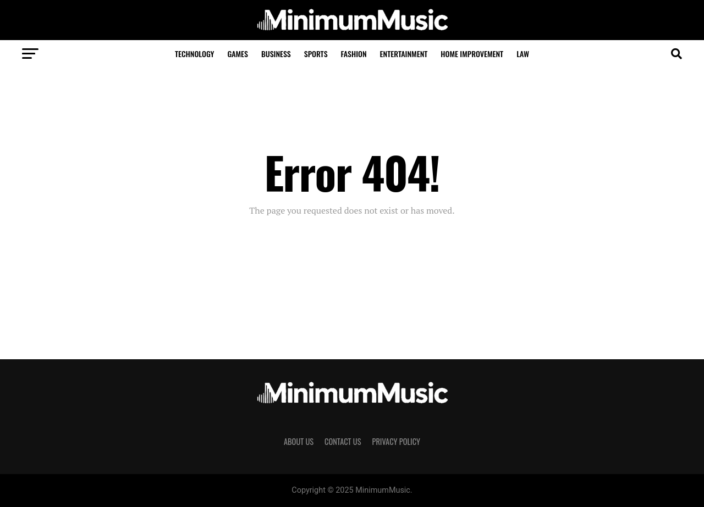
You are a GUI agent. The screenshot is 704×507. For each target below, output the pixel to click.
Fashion (354, 53)
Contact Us (342, 441)
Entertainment (404, 53)
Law (522, 53)
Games (237, 53)
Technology (194, 53)
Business (276, 53)
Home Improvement (472, 53)
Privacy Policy (396, 441)
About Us (299, 441)
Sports (316, 53)
